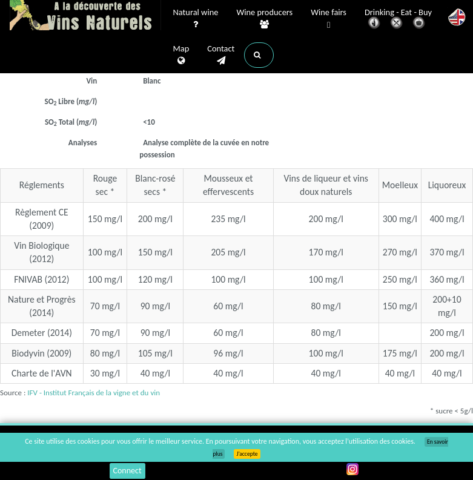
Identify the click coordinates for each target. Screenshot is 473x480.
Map (181, 55)
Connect (127, 470)
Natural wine (196, 19)
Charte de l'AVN (42, 373)
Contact (220, 55)
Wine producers (264, 19)
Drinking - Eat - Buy (398, 19)
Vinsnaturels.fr (85, 16)
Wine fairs (328, 19)
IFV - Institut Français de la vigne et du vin (93, 392)
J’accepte (246, 454)
